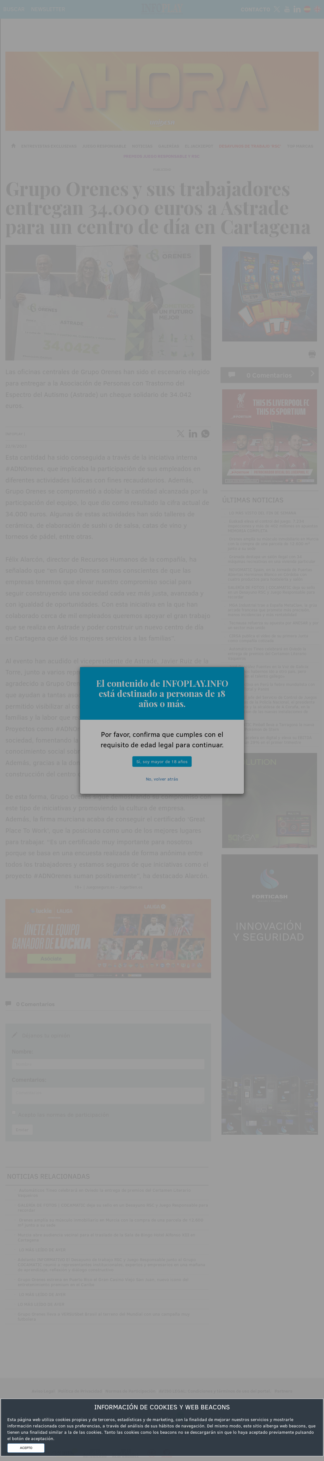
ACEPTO (26, 1447)
